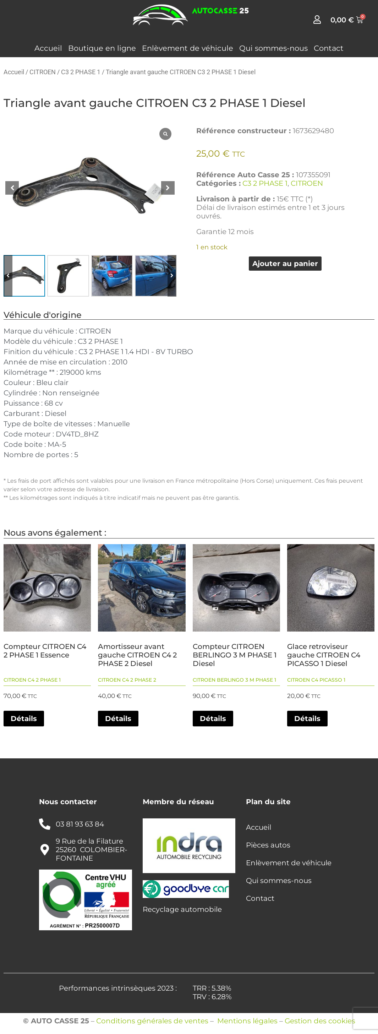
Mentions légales (247, 1021)
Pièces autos (268, 845)
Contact (329, 48)
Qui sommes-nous (273, 48)
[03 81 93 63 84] (44, 824)
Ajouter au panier (285, 263)
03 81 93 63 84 (80, 824)
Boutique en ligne (102, 48)
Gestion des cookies (320, 1021)
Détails (24, 718)
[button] (168, 188)
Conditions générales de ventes (152, 1021)
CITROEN (42, 72)
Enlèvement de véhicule (187, 48)
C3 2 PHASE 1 (80, 72)
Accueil (48, 48)
